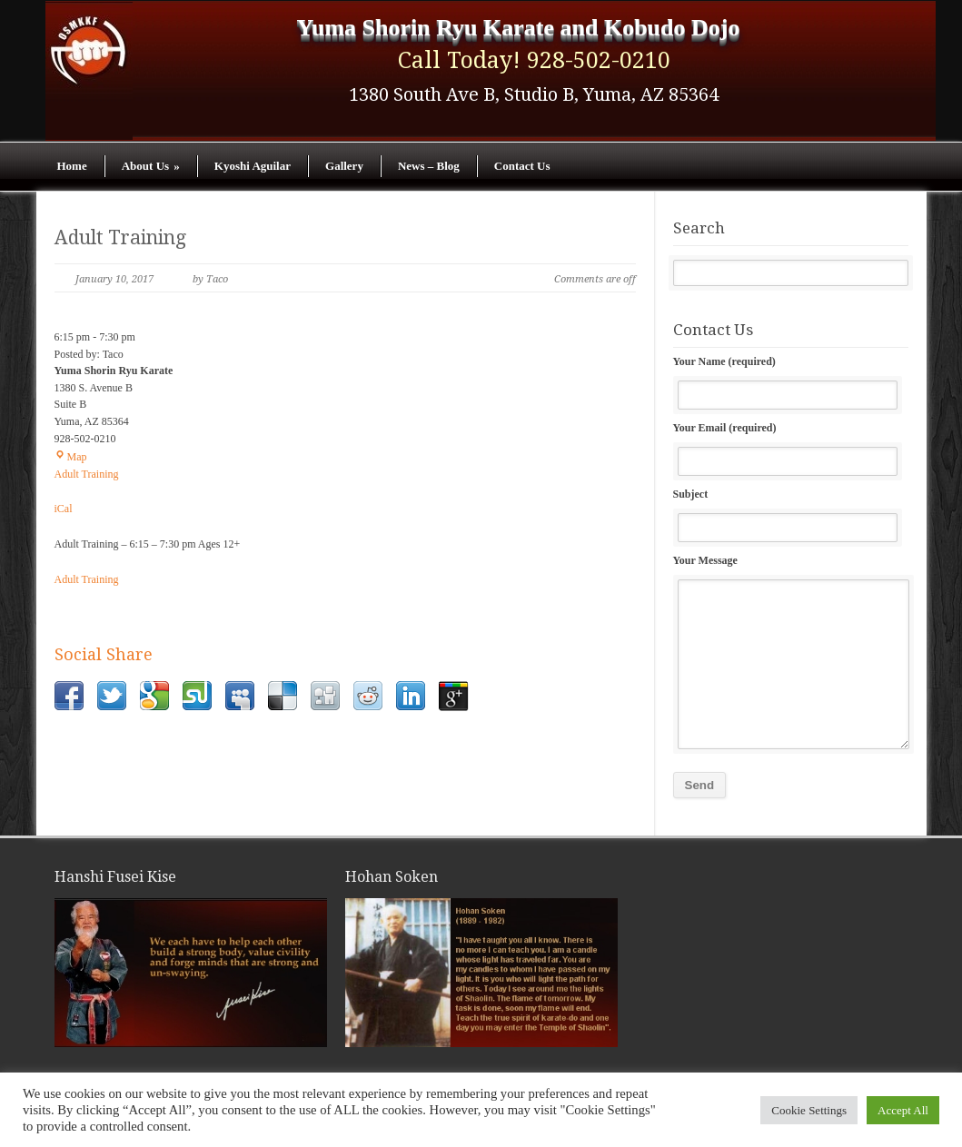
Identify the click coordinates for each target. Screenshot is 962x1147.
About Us (151, 166)
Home (72, 166)
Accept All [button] (903, 1110)
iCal (64, 508)
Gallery (344, 166)
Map (71, 456)
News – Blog (429, 166)
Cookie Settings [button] (809, 1110)
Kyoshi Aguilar (252, 166)
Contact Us (522, 166)
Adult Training (120, 237)
